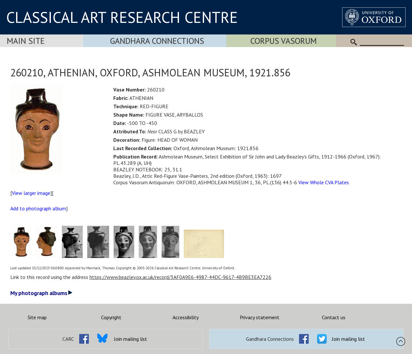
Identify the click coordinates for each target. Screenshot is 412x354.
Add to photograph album (38, 208)
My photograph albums (41, 293)
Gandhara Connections (157, 40)
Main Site (26, 40)
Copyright (111, 317)
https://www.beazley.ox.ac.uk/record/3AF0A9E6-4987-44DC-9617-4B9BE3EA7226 (180, 277)
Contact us (333, 317)
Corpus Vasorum (283, 40)
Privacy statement (259, 317)
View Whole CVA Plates (323, 182)
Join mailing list (130, 339)
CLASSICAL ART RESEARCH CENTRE (122, 17)
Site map (37, 317)
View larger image (31, 193)
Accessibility (186, 317)
